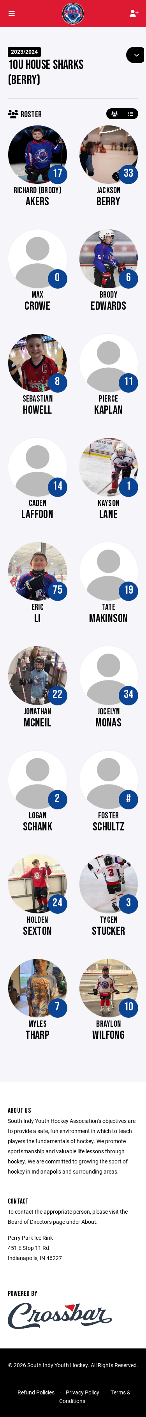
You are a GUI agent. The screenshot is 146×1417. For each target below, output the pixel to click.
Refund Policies (36, 1392)
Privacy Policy (82, 1392)
